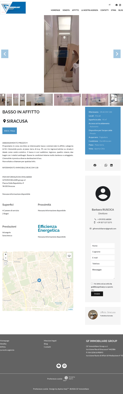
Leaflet (70, 309)
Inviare (97, 294)
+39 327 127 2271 (104, 222)
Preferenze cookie (54, 379)
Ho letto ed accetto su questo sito (102, 287)
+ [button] (5, 254)
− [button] (5, 258)
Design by (69, 378)
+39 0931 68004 (104, 219)
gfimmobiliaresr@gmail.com (104, 228)
